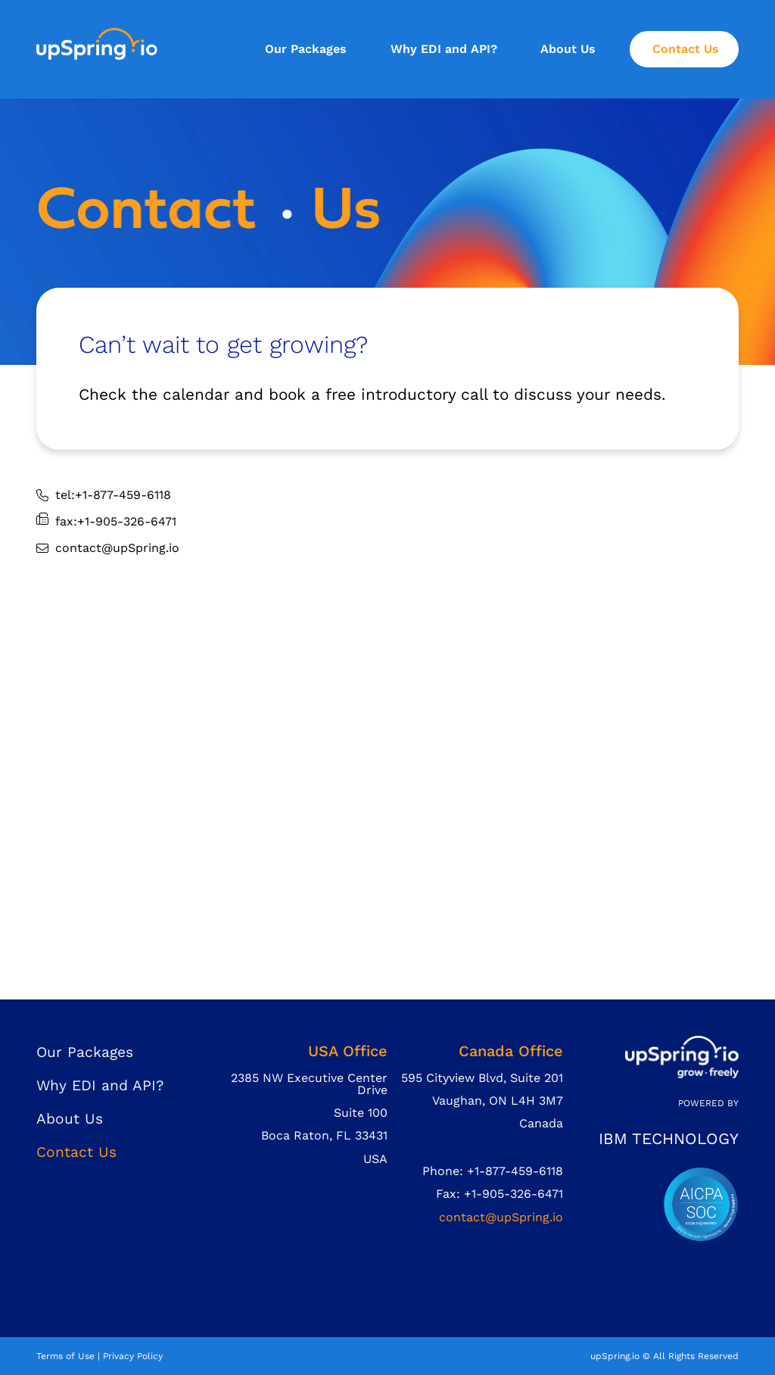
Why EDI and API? (444, 49)
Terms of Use (65, 1356)
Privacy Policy (133, 1356)
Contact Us (685, 49)
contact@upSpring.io (501, 1217)
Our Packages (306, 49)
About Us (568, 49)
